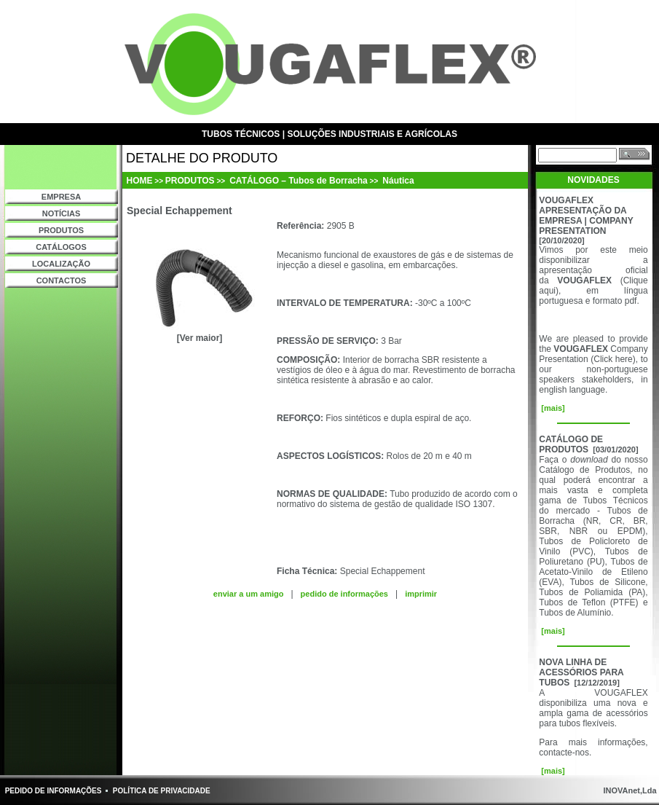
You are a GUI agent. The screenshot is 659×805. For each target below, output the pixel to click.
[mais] (551, 408)
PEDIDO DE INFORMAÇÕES (53, 791)
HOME (140, 181)
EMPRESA (61, 196)
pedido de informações (344, 593)
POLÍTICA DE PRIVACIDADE (161, 791)
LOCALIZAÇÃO (61, 263)
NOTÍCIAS (61, 213)
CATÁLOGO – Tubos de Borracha (297, 181)
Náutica (397, 181)
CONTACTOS (61, 280)
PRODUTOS (61, 230)
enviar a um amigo (248, 593)
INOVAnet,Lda (628, 790)
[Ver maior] (200, 338)
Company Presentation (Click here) (593, 354)
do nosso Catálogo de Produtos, (593, 465)
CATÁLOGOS (61, 247)
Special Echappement (382, 571)
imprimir (421, 593)
